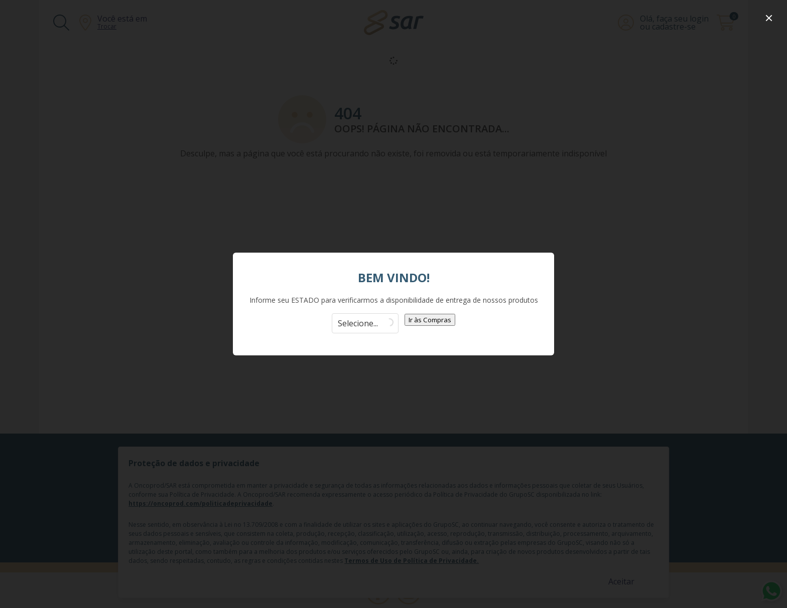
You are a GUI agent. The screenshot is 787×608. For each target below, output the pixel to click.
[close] (769, 18)
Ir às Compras (430, 319)
